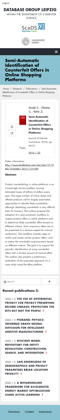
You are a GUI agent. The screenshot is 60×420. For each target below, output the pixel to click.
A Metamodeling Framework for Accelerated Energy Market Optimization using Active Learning (27, 388)
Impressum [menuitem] (45, 411)
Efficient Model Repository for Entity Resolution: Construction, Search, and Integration (26, 346)
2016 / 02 (34, 152)
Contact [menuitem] (29, 411)
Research (17, 88)
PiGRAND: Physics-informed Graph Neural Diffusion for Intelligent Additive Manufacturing (25, 325)
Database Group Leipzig (30, 9)
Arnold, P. (34, 107)
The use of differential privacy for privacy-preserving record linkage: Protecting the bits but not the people (30, 304)
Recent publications (19, 290)
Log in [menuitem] (5, 3)
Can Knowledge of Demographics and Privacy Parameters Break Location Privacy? (26, 367)
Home (6, 88)
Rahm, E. (38, 111)
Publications (31, 88)
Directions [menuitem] (14, 411)
